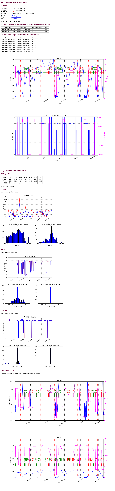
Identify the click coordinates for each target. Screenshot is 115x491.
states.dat (14, 18)
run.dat (14, 15)
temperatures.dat (16, 17)
